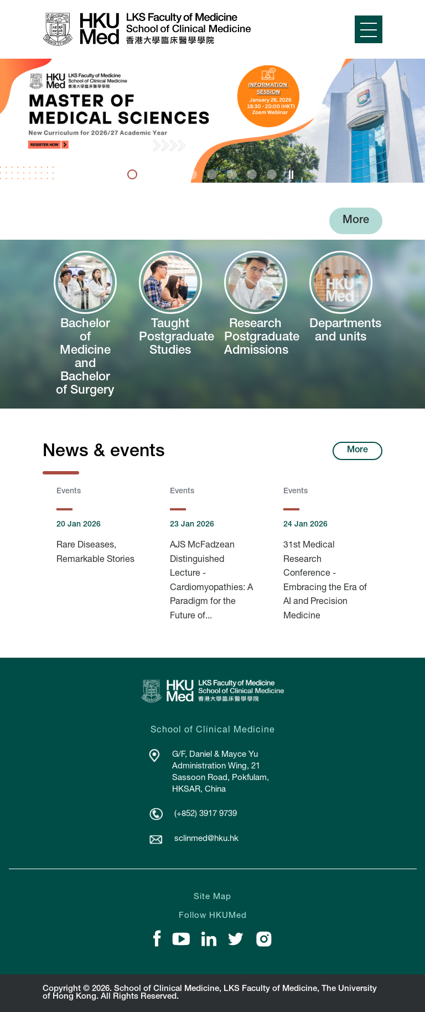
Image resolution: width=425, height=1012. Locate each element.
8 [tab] (272, 174)
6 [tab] (232, 174)
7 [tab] (252, 174)
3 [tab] (172, 174)
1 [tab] (132, 174)
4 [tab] (192, 174)
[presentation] (132, 174)
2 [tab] (152, 174)
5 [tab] (212, 174)
